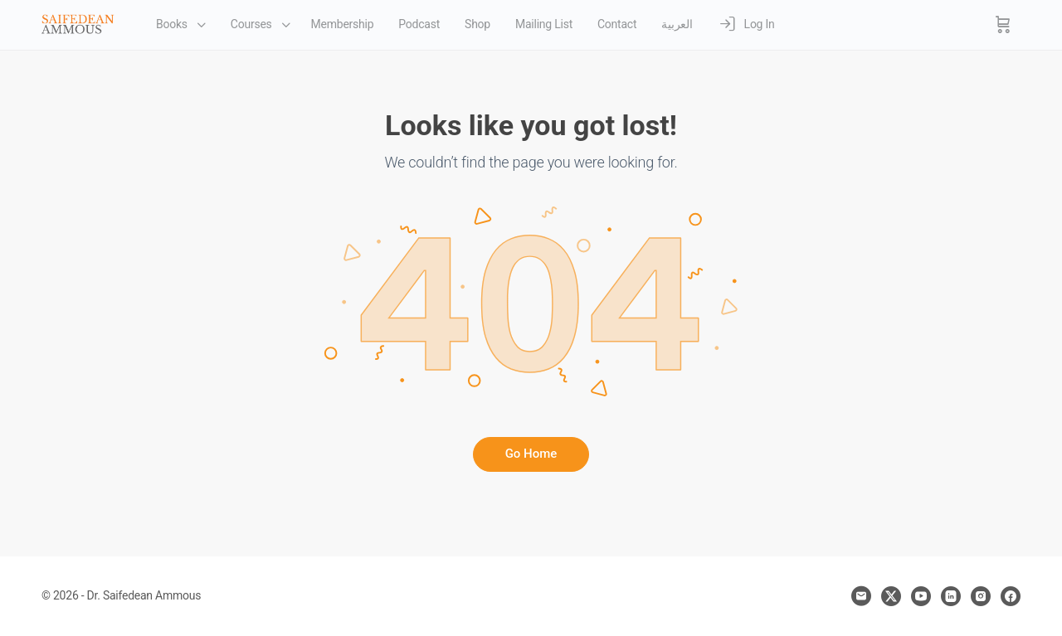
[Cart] (1003, 25)
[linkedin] (951, 596)
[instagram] (981, 596)
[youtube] (921, 596)
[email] (861, 596)
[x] (891, 596)
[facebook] (1011, 596)
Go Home (531, 453)
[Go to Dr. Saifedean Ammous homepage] (77, 23)
